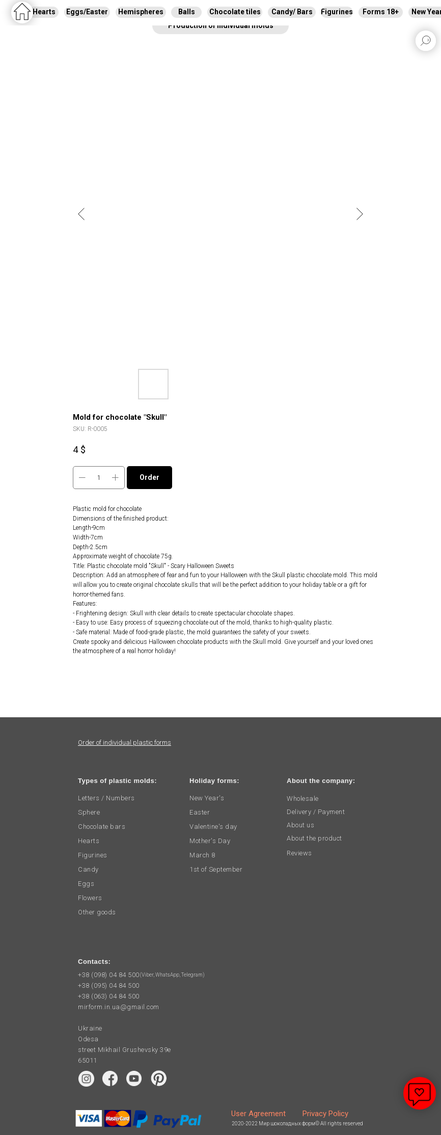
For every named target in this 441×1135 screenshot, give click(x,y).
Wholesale (303, 798)
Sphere (89, 812)
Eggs (86, 883)
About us (300, 825)
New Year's (206, 798)
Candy (88, 869)
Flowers (90, 898)
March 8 (202, 855)
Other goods (97, 912)
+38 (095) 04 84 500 (109, 985)
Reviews (299, 853)
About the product (314, 838)
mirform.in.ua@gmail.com (118, 1007)
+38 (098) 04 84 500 (109, 975)
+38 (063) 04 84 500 (109, 996)
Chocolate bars (101, 826)
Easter (199, 812)
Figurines (92, 855)
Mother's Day (209, 841)
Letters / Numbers (106, 798)
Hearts (88, 841)
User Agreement (258, 1113)
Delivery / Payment (316, 812)
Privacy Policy (325, 1113)
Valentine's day (213, 826)
